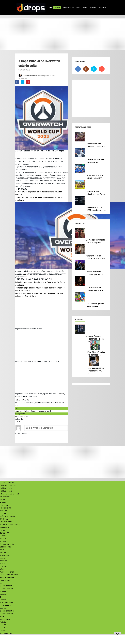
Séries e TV (4, 533)
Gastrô (2, 628)
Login (17, 421)
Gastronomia (5, 547)
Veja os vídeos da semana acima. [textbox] (28, 329)
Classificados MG (7, 586)
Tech (2, 550)
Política (3, 502)
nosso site (25, 274)
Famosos (3, 530)
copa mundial (21, 411)
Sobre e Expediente (8, 482)
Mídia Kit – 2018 (6, 491)
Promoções (4, 552)
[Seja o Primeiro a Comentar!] (46, 428)
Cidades (3, 597)
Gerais (2, 500)
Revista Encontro (5, 619)
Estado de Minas (5, 497)
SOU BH (2, 616)
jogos (40, 411)
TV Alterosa (3, 630)
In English (93, 7)
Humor (85, 7)
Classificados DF (6, 589)
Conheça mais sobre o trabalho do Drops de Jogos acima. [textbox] (38, 361)
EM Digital (4, 519)
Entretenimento (4, 527)
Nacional (3, 511)
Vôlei (2, 569)
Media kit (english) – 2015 (10, 494)
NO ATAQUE (3, 558)
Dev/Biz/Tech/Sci (68, 7)
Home (50, 7)
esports (30, 411)
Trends (3, 541)
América (3, 561)
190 (88, 374)
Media (78, 7)
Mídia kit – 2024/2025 (8, 485)
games (35, 411)
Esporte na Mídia (7, 577)
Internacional (5, 508)
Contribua (102, 7)
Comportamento (7, 544)
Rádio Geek (59, 394)
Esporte (3, 600)
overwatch (47, 411)
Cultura (18, 417)
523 (88, 358)
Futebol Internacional (9, 575)
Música (3, 538)
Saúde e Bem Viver (7, 516)
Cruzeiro (3, 566)
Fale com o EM (6, 522)
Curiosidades (5, 605)
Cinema (3, 536)
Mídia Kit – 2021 (6, 488)
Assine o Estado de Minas (10, 525)
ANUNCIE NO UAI (4, 555)
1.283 (88, 342)
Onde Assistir (5, 580)
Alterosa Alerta (6, 633)
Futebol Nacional (7, 572)
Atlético (3, 564)
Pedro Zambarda (31, 76)
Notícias (57, 7)
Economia (4, 505)
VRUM (1, 583)
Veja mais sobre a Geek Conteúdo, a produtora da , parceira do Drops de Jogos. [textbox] (40, 395)
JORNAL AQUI (3, 594)
